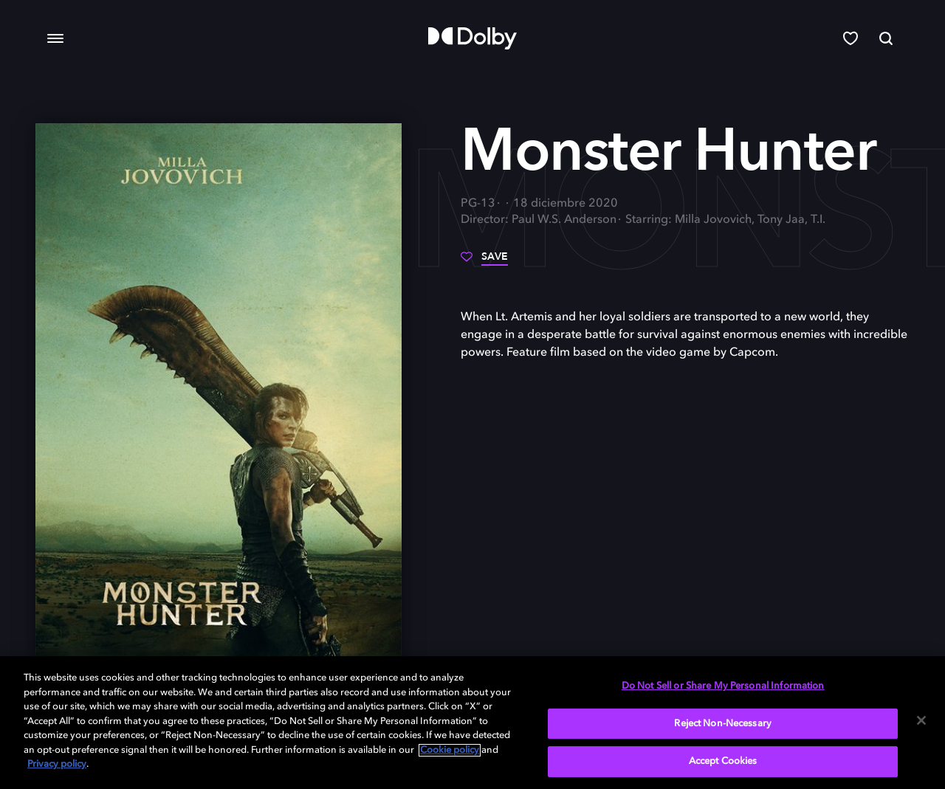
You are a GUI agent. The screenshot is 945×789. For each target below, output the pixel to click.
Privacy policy (56, 764)
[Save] (484, 262)
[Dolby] (472, 38)
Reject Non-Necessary (723, 723)
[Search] (886, 38)
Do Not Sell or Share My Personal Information (723, 686)
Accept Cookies (723, 761)
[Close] (921, 720)
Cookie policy (449, 750)
